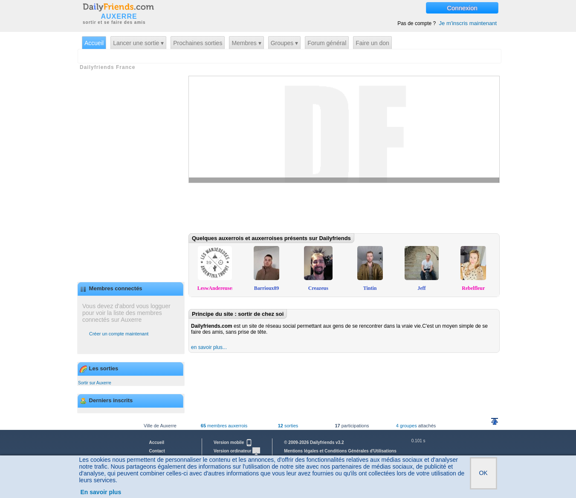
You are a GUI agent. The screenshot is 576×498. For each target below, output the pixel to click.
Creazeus (318, 288)
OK (483, 472)
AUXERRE (119, 16)
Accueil (94, 43)
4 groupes (406, 425)
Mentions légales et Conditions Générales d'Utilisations (340, 451)
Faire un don (372, 43)
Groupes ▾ (284, 43)
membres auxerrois (224, 425)
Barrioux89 (266, 288)
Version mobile (233, 442)
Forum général (326, 43)
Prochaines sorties (197, 43)
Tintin (370, 288)
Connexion (462, 7)
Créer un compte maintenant (118, 333)
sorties (288, 425)
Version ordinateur (237, 451)
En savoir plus (101, 492)
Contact (157, 451)
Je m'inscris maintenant (468, 23)
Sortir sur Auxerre (94, 383)
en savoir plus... (209, 347)
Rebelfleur (473, 288)
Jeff (421, 288)
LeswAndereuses (215, 288)
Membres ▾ (246, 43)
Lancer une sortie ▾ (138, 43)
